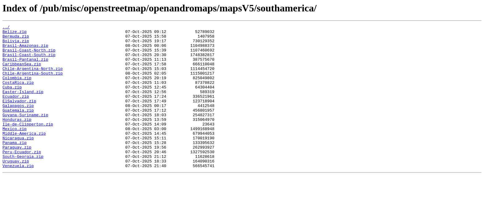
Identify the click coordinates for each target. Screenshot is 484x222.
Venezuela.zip (18, 194)
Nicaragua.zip (18, 161)
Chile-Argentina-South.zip (32, 83)
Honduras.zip (16, 139)
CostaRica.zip (18, 94)
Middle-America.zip (24, 155)
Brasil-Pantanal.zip (25, 66)
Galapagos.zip (18, 122)
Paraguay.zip (16, 172)
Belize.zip (14, 33)
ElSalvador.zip (19, 116)
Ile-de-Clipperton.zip (27, 144)
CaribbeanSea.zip (21, 72)
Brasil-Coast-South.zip (29, 61)
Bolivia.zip (15, 44)
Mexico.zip (14, 150)
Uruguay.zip (15, 188)
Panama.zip (14, 166)
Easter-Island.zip (23, 105)
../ (6, 28)
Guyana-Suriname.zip (25, 133)
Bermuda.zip (15, 39)
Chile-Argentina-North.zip (32, 77)
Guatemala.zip (18, 127)
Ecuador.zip (15, 111)
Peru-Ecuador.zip (21, 177)
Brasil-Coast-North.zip (29, 55)
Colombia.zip (16, 89)
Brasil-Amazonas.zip (25, 50)
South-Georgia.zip (23, 183)
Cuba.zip (12, 100)
